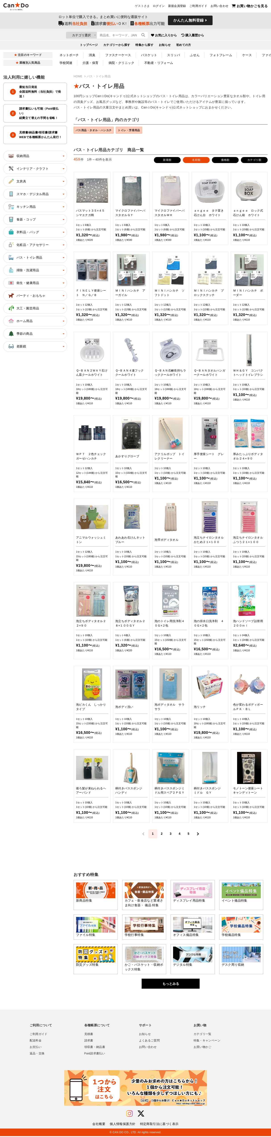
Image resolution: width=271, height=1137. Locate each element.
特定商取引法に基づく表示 (159, 1125)
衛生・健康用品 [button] (23, 282)
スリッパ (173, 55)
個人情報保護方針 (122, 1125)
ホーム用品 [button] (20, 321)
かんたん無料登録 (188, 22)
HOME (78, 76)
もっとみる (170, 984)
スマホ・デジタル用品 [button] (28, 194)
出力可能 (147, 24)
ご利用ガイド (198, 6)
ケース (247, 55)
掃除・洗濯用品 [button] (23, 270)
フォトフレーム (221, 55)
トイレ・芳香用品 (135, 130)
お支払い (36, 1047)
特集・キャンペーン (207, 1041)
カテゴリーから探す (116, 45)
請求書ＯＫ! (109, 24)
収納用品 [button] (18, 155)
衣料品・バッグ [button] (23, 232)
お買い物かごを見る (250, 7)
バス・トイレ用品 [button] (25, 257)
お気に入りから (190, 35)
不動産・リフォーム (158, 63)
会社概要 (98, 1125)
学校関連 (66, 63)
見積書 (88, 1035)
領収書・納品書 (94, 1047)
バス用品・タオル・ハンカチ (96, 130)
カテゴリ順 (254, 160)
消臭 (92, 55)
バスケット (149, 55)
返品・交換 (37, 1054)
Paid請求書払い (94, 1054)
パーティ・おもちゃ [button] (27, 295)
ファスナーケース (118, 55)
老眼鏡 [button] (17, 346)
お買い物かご (202, 1047)
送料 (72, 24)
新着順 (167, 160)
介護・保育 (91, 63)
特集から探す (144, 45)
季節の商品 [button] (20, 333)
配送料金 (36, 1041)
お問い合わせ (219, 6)
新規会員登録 (177, 6)
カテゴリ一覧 (202, 1035)
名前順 (196, 160)
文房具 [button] (17, 181)
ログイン (159, 6)
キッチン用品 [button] (22, 206)
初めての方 (183, 45)
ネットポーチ (69, 55)
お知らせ (165, 45)
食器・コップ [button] (22, 219)
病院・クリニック (121, 63)
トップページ (89, 45)
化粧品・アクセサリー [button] (28, 244)
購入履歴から (218, 35)
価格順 (225, 160)
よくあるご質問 (149, 1041)
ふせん (195, 55)
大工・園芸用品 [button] (23, 308)
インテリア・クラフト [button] (28, 168)
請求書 (88, 1041)
